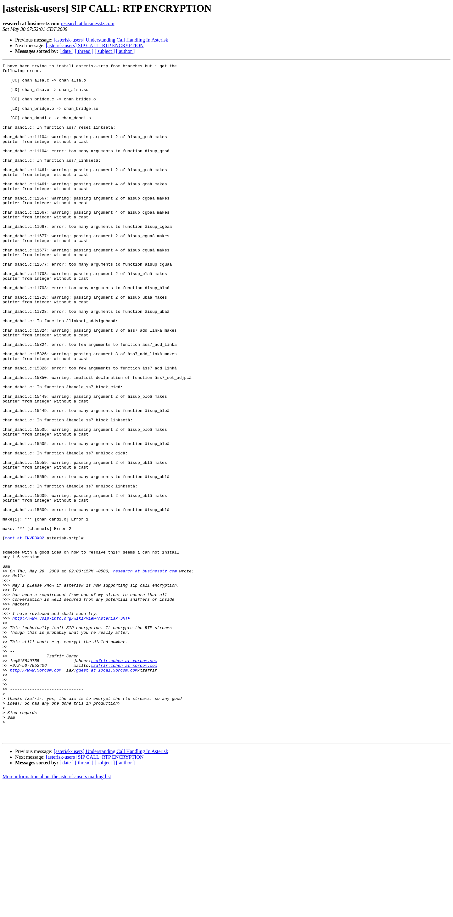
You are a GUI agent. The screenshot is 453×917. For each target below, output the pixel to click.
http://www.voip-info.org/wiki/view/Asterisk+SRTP (71, 729)
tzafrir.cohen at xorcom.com (124, 780)
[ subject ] (105, 51)
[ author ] (125, 51)
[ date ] (66, 51)
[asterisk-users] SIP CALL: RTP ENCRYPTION (95, 45)
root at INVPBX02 (24, 633)
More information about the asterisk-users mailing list (57, 911)
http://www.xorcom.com (35, 792)
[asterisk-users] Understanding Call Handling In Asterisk (111, 39)
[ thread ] (84, 51)
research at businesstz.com (87, 23)
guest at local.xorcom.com (106, 792)
